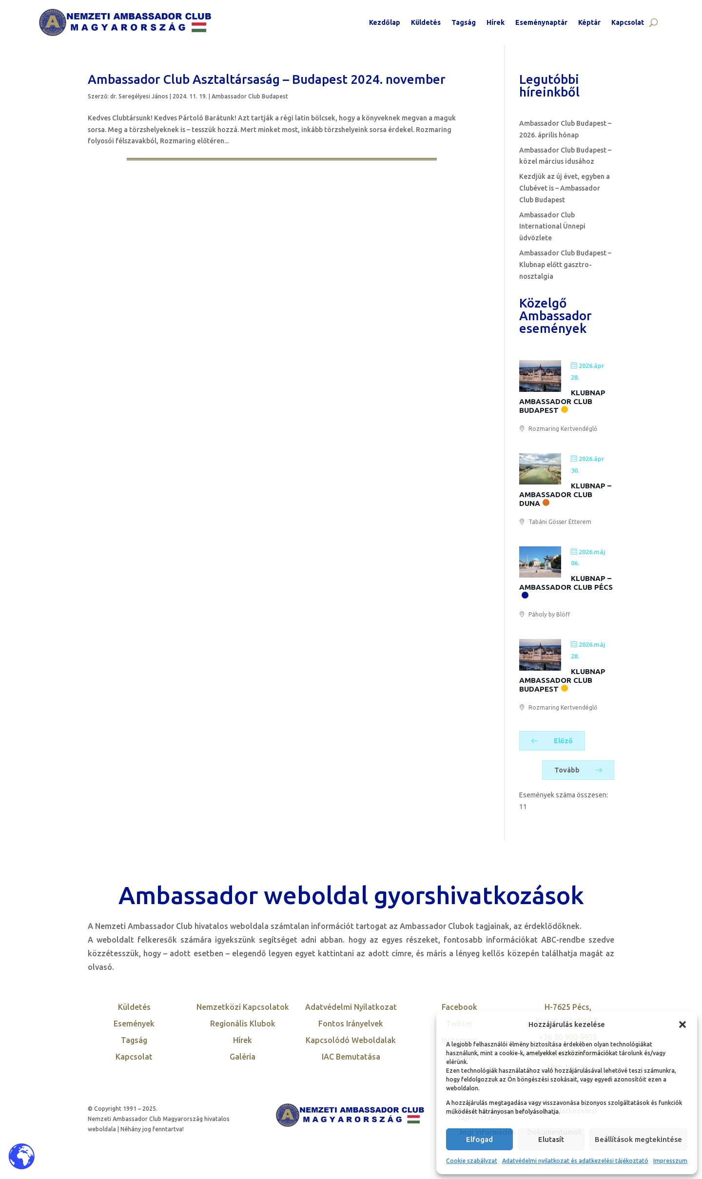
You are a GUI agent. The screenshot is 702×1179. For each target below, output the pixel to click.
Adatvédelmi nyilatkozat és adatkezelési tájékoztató (575, 1161)
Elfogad (479, 1139)
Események (134, 1023)
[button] (682, 1024)
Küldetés (426, 22)
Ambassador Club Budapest (250, 96)
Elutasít (551, 1139)
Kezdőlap (384, 22)
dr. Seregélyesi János (139, 96)
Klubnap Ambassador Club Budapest (562, 401)
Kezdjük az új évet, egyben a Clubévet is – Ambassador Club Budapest (564, 188)
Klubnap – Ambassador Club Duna (565, 494)
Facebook (459, 1007)
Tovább (578, 770)
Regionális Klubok (242, 1023)
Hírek (496, 22)
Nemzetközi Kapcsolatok (242, 1007)
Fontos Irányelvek (350, 1023)
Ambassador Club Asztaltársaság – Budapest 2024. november (267, 79)
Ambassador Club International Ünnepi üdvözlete (552, 226)
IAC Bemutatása (351, 1056)
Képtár (589, 22)
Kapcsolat (627, 22)
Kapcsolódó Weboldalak (351, 1040)
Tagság (463, 22)
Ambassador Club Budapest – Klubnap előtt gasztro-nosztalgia (565, 264)
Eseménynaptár (541, 22)
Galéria (242, 1056)
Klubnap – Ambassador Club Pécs (566, 582)
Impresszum (670, 1161)
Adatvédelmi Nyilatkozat (351, 1007)
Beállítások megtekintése (638, 1139)
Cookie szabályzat (471, 1161)
